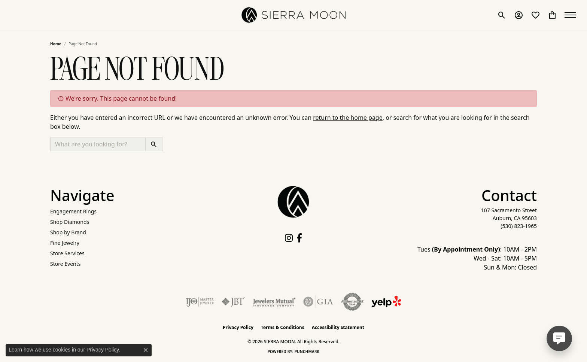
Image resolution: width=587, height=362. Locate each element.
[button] (502, 14)
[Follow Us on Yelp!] (386, 301)
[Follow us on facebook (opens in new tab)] (299, 238)
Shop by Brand (68, 232)
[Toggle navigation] (572, 14)
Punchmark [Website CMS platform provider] (307, 351)
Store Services (67, 253)
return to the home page (348, 117)
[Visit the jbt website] (233, 301)
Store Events (65, 263)
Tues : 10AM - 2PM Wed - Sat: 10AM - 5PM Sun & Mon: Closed (477, 258)
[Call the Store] (519, 225)
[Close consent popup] (145, 350)
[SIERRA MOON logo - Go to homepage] (293, 15)
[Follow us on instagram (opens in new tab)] (289, 238)
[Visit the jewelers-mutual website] (274, 301)
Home (55, 43)
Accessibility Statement (338, 327)
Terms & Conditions (282, 327)
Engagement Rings (73, 211)
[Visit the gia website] (318, 301)
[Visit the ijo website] (200, 301)
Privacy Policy (238, 327)
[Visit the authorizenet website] (352, 301)
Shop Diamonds (69, 221)
